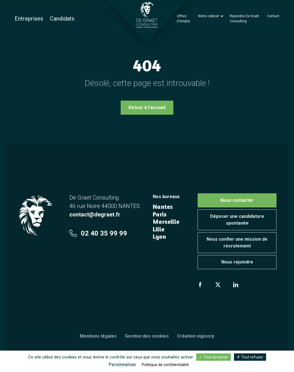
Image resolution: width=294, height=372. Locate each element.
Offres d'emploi (183, 18)
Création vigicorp (195, 336)
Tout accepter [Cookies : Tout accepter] (213, 357)
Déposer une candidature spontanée (237, 220)
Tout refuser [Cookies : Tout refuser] (250, 357)
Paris (160, 214)
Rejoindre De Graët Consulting (244, 18)
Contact (273, 16)
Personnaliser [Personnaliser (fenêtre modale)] (122, 364)
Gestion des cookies (147, 336)
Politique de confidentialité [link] (165, 364)
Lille (158, 229)
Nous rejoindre (237, 262)
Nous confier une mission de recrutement (237, 242)
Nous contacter (237, 200)
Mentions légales (98, 336)
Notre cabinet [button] (209, 16)
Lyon (159, 236)
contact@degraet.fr (94, 214)
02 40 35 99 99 (98, 233)
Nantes (163, 206)
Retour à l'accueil (147, 107)
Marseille (166, 221)
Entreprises (29, 18)
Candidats (62, 18)
